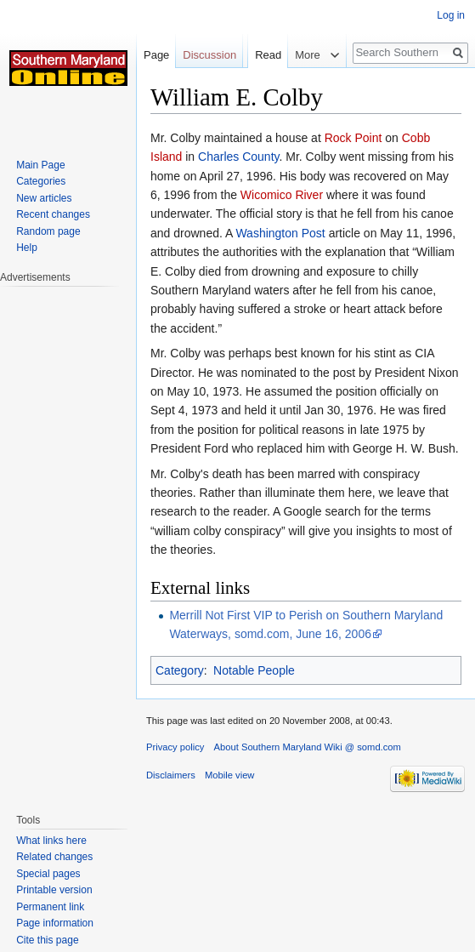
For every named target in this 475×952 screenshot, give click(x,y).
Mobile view (229, 775)
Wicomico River (281, 195)
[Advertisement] (68, 541)
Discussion (209, 54)
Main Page (40, 165)
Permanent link (50, 907)
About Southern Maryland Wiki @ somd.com (307, 747)
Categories (40, 181)
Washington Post (280, 233)
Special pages (48, 874)
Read (268, 54)
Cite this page (47, 940)
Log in (451, 15)
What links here (51, 841)
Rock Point (353, 138)
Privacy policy (175, 747)
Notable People (254, 670)
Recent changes (53, 214)
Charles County (238, 156)
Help (26, 248)
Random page (48, 231)
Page (156, 54)
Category (180, 670)
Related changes (54, 857)
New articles (43, 198)
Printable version (54, 890)
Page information (54, 923)
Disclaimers (170, 775)
